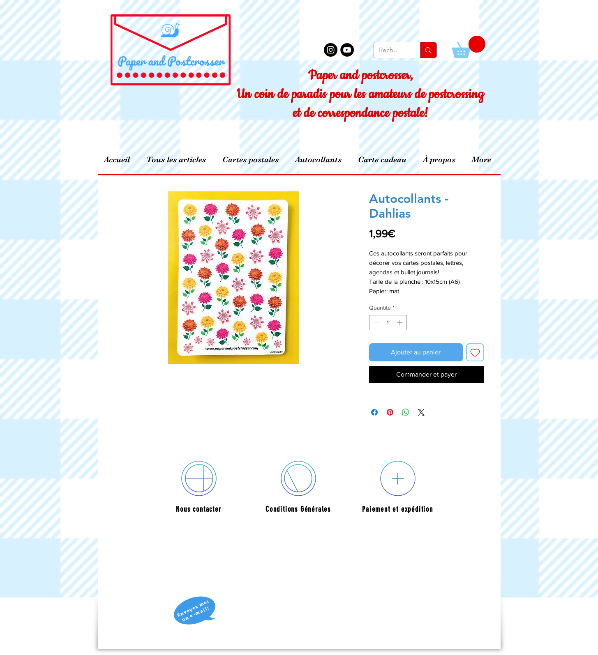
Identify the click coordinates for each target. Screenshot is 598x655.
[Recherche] (391, 50)
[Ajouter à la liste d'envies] (475, 352)
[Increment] (400, 322)
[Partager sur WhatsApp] (406, 412)
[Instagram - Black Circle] (330, 50)
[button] (468, 47)
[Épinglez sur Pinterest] (390, 412)
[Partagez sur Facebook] (374, 412)
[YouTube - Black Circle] (347, 50)
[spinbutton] (388, 322)
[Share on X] (421, 412)
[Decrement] (375, 322)
